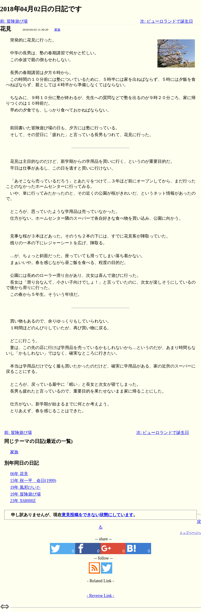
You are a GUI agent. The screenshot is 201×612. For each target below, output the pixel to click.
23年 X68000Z (23, 500)
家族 (57, 29)
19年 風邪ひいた (25, 487)
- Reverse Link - (100, 595)
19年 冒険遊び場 (25, 494)
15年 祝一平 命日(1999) (33, 480)
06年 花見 (19, 473)
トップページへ (190, 532)
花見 (5, 29)
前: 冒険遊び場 (14, 21)
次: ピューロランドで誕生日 (166, 21)
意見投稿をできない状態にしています (97, 514)
